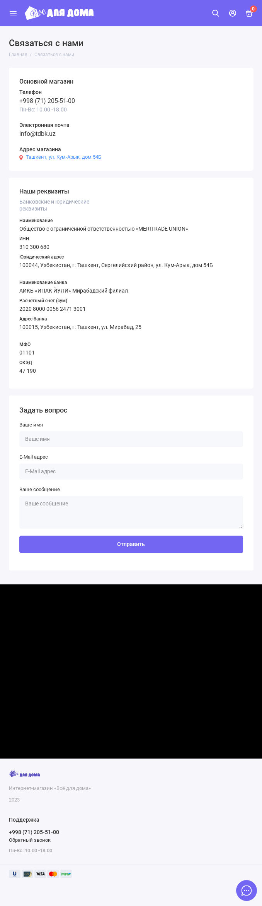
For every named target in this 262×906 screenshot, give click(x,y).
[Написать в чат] (246, 890)
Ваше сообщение (39, 489)
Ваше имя (31, 425)
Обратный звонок (30, 840)
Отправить (131, 544)
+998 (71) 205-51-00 (47, 100)
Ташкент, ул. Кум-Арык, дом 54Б (63, 157)
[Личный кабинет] (232, 13)
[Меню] (13, 13)
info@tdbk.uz (37, 133)
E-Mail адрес (33, 457)
